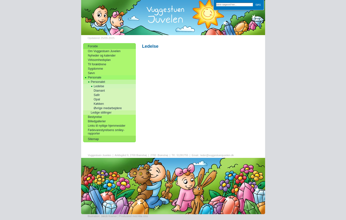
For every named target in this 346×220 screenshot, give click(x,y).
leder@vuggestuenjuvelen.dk (217, 155)
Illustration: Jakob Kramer (102, 216)
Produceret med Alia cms (133, 216)
